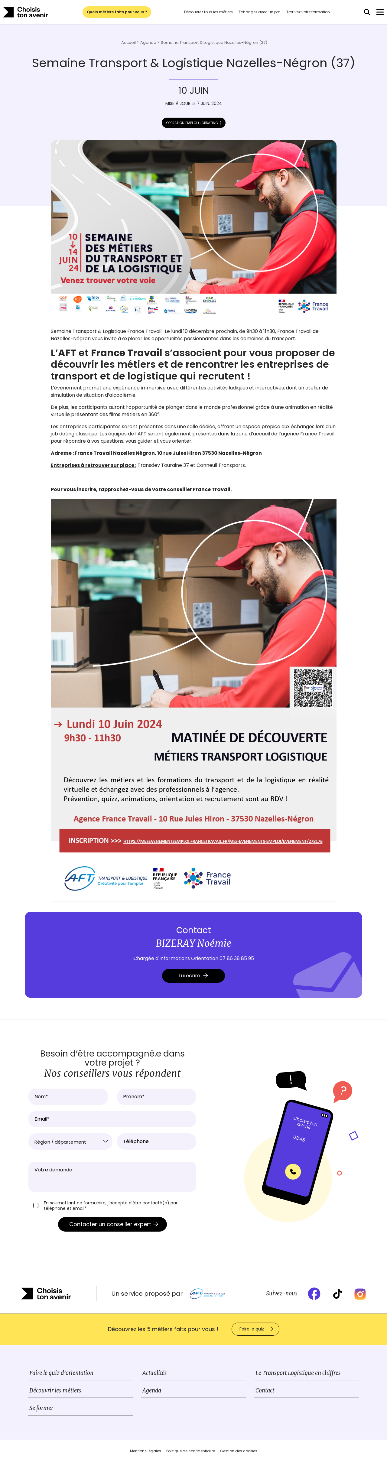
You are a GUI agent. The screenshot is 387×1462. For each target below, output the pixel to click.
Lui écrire (193, 975)
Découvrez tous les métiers (208, 12)
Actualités (154, 1372)
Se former (41, 1408)
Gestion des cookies (238, 1451)
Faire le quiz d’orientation (61, 1372)
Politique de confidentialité (190, 1451)
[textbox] (70, 1142)
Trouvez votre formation (308, 12)
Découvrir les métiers (55, 1390)
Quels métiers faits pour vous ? (117, 12)
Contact (264, 1390)
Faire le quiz (251, 1329)
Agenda (151, 1390)
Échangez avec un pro (259, 12)
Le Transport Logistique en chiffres (298, 1372)
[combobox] (70, 1141)
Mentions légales (145, 1451)
